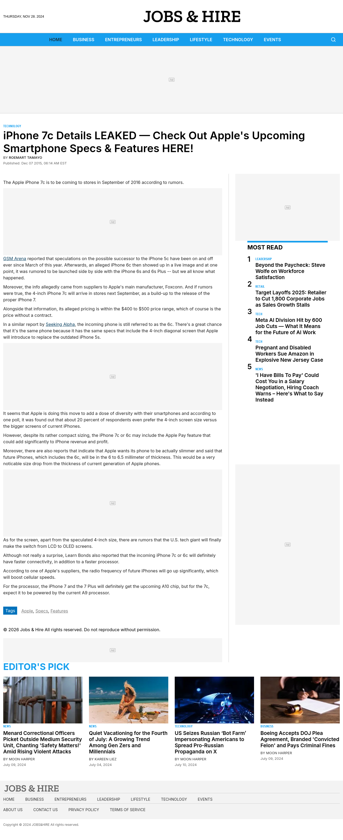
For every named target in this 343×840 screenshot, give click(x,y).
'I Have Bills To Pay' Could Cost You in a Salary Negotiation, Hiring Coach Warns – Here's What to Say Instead (289, 387)
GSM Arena (14, 258)
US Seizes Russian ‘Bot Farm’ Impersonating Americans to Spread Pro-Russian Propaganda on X (210, 742)
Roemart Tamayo (25, 157)
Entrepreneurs (123, 39)
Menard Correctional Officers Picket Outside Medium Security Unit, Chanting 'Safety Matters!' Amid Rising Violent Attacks (42, 742)
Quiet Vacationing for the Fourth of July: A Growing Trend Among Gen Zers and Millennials (128, 742)
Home (55, 39)
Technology (238, 39)
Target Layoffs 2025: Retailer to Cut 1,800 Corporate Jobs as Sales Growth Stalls (290, 299)
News (259, 369)
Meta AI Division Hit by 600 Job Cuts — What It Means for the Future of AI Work (288, 326)
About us (13, 809)
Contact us (45, 809)
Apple (27, 611)
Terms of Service (128, 809)
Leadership (165, 39)
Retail (260, 286)
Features (59, 611)
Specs (41, 611)
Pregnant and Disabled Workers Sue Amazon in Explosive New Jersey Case (289, 354)
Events (272, 39)
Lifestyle (201, 39)
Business (83, 39)
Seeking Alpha (60, 324)
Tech (258, 314)
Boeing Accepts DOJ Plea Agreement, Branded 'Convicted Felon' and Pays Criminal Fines (299, 739)
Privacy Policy (83, 809)
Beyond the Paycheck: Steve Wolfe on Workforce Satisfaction (290, 271)
